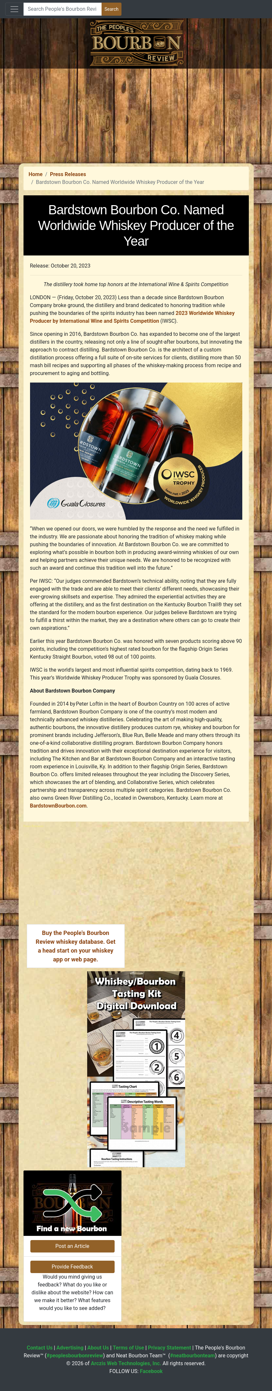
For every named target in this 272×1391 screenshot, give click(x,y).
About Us (98, 1348)
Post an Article (72, 1246)
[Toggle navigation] (14, 9)
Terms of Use (128, 1348)
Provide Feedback (72, 1267)
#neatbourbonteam (192, 1355)
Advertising (70, 1348)
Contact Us (40, 1348)
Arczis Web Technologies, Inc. (126, 1363)
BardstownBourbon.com (58, 806)
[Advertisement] (136, 114)
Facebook (151, 1371)
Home (36, 174)
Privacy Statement (169, 1348)
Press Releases (68, 174)
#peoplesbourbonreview (74, 1355)
